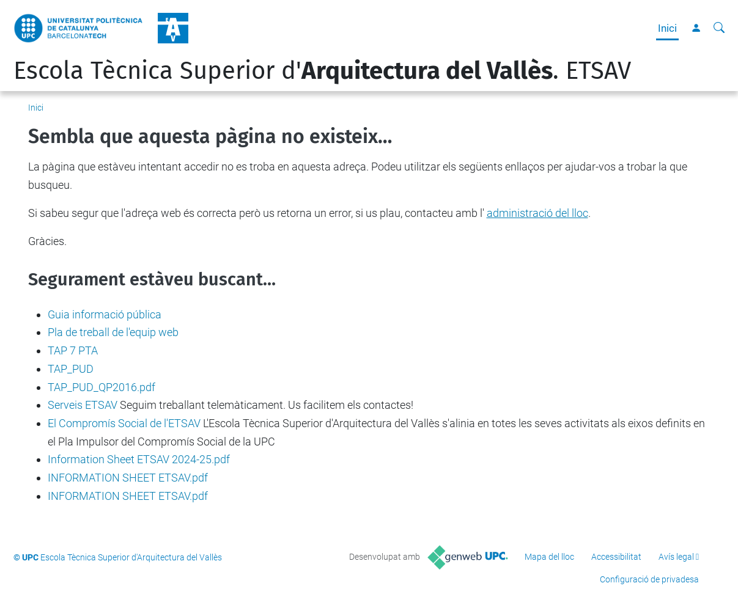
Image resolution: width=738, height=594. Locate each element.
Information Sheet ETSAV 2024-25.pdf (139, 459)
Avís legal (676, 557)
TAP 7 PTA (73, 350)
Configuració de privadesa (649, 579)
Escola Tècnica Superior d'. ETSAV (322, 71)
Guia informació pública (104, 314)
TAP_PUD (71, 368)
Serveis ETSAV (82, 404)
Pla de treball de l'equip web (113, 332)
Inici (667, 28)
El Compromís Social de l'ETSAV (124, 423)
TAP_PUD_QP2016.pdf (101, 387)
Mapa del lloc (549, 557)
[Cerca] (719, 28)
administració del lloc (537, 213)
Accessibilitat (616, 557)
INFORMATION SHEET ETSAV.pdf (128, 477)
